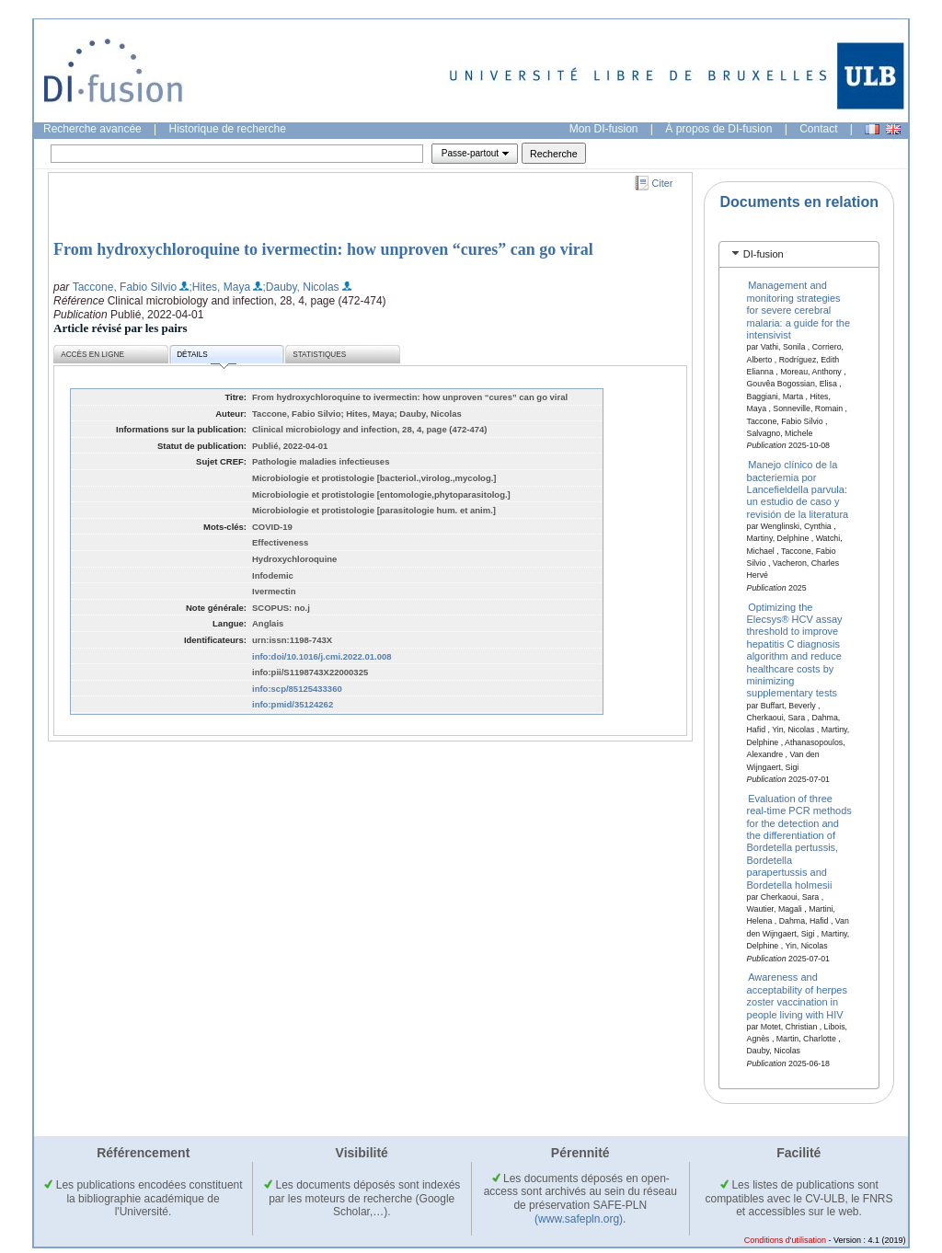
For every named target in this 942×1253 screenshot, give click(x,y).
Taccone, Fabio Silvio (125, 287)
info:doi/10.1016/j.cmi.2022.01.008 (322, 656)
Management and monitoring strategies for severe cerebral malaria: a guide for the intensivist (799, 310)
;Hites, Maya (219, 287)
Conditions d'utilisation (785, 1240)
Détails (206, 357)
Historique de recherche (227, 128)
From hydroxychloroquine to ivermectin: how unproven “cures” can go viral (323, 249)
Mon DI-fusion (603, 128)
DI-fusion (763, 253)
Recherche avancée (92, 128)
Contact (818, 128)
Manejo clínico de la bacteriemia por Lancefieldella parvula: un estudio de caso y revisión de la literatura (798, 489)
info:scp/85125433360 (297, 689)
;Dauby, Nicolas (300, 287)
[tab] (798, 254)
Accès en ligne (92, 355)
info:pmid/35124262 (292, 704)
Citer (662, 183)
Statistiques (319, 355)
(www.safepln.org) (578, 1219)
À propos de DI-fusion (718, 128)
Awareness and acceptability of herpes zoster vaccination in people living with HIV (797, 995)
